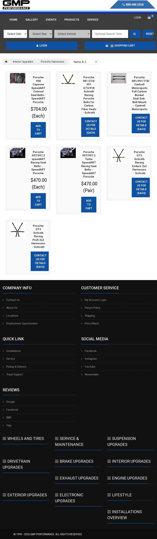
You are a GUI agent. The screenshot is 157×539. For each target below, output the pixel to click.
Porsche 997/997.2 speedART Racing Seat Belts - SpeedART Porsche (38, 162)
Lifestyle (119, 495)
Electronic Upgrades (69, 498)
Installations (12, 351)
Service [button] (93, 19)
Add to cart (38, 130)
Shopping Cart (120, 45)
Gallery (31, 19)
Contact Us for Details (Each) (91, 127)
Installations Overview (124, 515)
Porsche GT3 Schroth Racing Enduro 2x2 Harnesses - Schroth (139, 162)
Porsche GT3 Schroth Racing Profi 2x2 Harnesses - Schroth (38, 236)
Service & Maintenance (69, 441)
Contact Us (11, 300)
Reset (149, 33)
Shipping (88, 315)
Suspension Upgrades (121, 441)
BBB (7, 417)
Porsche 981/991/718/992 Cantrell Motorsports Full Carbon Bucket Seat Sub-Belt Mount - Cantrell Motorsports (143, 93)
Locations (10, 315)
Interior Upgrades (129, 461)
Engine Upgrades (127, 478)
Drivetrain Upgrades (16, 464)
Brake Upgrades (74, 461)
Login (41, 45)
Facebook (89, 351)
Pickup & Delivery (14, 366)
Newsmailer (90, 374)
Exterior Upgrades (25, 495)
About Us (10, 307)
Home (14, 19)
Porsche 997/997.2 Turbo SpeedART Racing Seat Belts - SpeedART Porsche (89, 164)
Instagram (89, 358)
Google (9, 401)
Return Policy (90, 307)
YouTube (88, 366)
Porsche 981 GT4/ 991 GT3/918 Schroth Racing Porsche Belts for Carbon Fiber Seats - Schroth (89, 95)
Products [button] (71, 19)
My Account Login (93, 300)
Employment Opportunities (20, 323)
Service (9, 358)
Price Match (90, 323)
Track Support (13, 374)
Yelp (7, 425)
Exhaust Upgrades (76, 478)
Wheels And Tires (23, 438)
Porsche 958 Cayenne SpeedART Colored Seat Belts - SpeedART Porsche (38, 90)
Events (51, 19)
